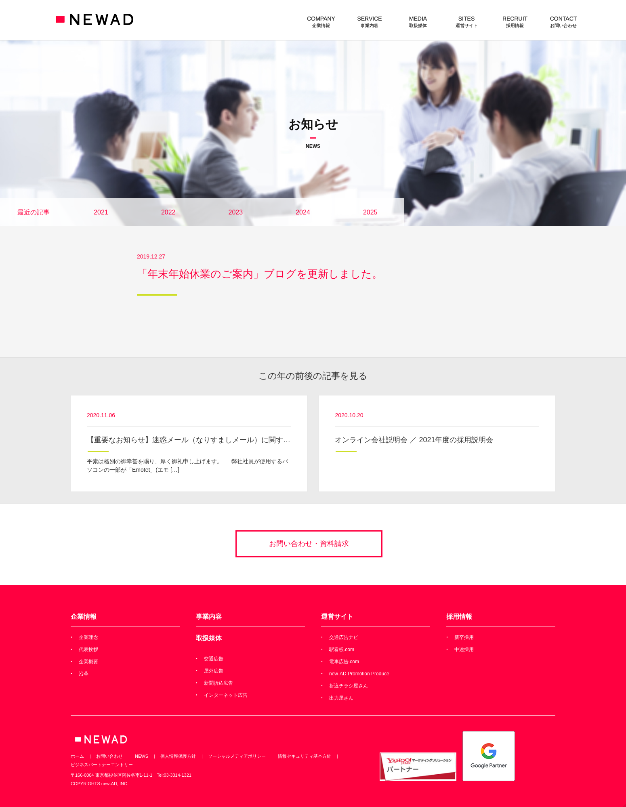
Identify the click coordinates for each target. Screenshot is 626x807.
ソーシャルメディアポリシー (237, 756)
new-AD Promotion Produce (359, 674)
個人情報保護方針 (178, 756)
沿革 (83, 674)
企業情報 (84, 616)
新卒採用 (464, 637)
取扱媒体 (209, 638)
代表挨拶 (88, 649)
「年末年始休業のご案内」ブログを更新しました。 (259, 274)
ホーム (77, 756)
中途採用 (464, 649)
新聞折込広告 (218, 683)
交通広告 (213, 659)
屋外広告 (213, 671)
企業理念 (88, 637)
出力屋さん (341, 698)
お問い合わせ (109, 756)
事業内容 (209, 616)
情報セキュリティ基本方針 (304, 756)
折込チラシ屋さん (348, 686)
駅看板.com (341, 649)
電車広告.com (344, 661)
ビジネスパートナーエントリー (102, 764)
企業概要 (88, 661)
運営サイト (337, 616)
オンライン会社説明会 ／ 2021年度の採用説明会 (414, 440)
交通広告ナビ (343, 637)
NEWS (141, 756)
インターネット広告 (226, 695)
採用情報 (459, 616)
